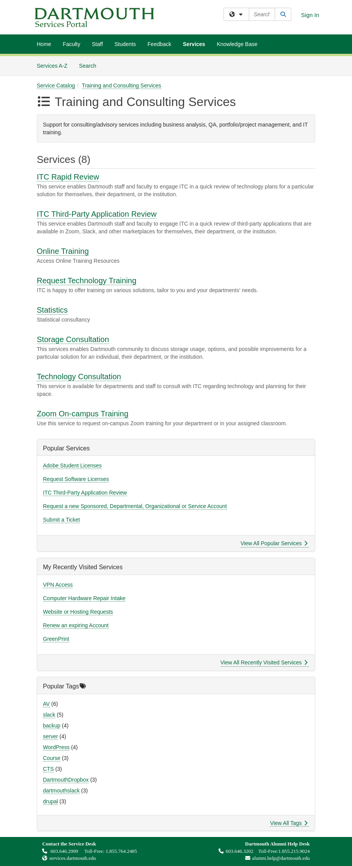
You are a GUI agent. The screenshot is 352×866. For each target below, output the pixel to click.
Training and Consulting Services (121, 85)
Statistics (52, 310)
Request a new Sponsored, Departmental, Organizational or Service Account (135, 506)
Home (44, 44)
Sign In (310, 15)
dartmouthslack (61, 790)
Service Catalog (56, 85)
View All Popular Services (274, 543)
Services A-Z (52, 66)
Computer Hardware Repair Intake (84, 598)
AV (46, 704)
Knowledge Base (237, 44)
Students (125, 44)
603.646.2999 (60, 851)
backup (51, 725)
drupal (50, 801)
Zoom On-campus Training (82, 413)
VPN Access (58, 585)
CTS (48, 769)
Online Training (63, 251)
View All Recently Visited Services (264, 662)
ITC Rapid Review (68, 177)
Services (194, 44)
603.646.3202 (236, 851)
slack (49, 715)
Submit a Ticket (61, 520)
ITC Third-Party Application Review (97, 214)
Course (51, 758)
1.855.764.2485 (121, 851)
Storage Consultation (73, 339)
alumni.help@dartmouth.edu (275, 858)
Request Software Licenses (76, 479)
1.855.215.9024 (294, 851)
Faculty (71, 44)
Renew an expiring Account (76, 625)
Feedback (159, 44)
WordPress (56, 747)
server (50, 736)
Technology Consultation (79, 376)
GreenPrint (56, 639)
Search (90, 65)
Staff (97, 44)
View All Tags (289, 823)
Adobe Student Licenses (72, 465)
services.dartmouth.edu (72, 858)
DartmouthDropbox (66, 780)
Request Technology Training (87, 280)
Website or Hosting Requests (78, 612)
